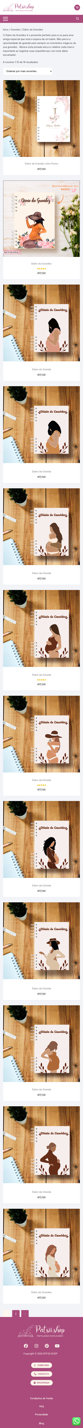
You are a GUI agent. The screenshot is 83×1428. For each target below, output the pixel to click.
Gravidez (16, 29)
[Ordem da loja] (27, 71)
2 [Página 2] (15, 1313)
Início (6, 29)
